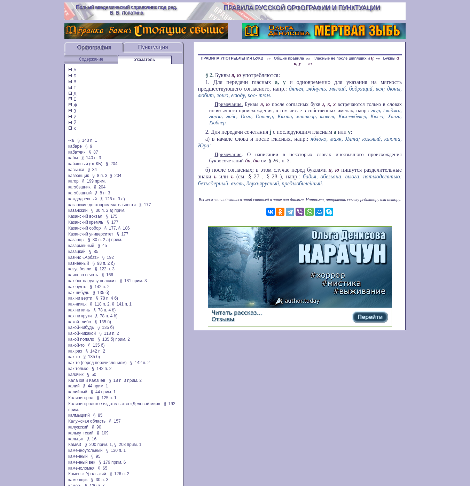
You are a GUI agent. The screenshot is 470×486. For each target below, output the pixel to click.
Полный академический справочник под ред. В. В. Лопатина (126, 9)
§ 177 (145, 204)
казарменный (81, 245)
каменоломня (81, 468)
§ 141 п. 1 (122, 304)
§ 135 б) (101, 292)
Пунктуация (153, 47)
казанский (78, 210)
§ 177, (110, 228)
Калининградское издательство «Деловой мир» (114, 403)
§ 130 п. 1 (116, 450)
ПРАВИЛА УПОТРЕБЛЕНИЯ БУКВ (232, 58)
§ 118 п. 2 (109, 333)
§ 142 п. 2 (100, 286)
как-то (74, 356)
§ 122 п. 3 (105, 269)
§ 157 (114, 421)
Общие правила (289, 58)
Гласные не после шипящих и (343, 58)
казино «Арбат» (83, 257)
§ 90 (96, 427)
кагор (73, 181)
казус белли (79, 269)
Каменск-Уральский (87, 473)
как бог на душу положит (92, 280)
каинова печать (83, 274)
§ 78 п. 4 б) (107, 298)
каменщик (78, 479)
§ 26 (274, 160)
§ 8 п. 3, (100, 175)
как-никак (77, 304)
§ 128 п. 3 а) (112, 198)
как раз (75, 351)
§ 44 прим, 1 (95, 386)
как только (78, 368)
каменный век (81, 462)
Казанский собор (84, 228)
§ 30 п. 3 (100, 479)
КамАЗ (74, 444)
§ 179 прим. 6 (112, 462)
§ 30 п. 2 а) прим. (108, 210)
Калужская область (86, 421)
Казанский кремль (85, 222)
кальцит (76, 439)
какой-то (76, 345)
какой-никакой (82, 333)
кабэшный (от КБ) (85, 163)
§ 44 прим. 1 (103, 391)
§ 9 (88, 146)
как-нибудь (78, 292)
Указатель (144, 59)
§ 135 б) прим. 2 (113, 339)
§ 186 (124, 228)
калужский (78, 427)
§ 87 (93, 152)
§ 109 (102, 433)
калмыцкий (79, 415)
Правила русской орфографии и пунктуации (302, 7)
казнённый (78, 263)
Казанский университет (90, 234)
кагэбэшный (80, 193)
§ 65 (102, 468)
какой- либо (79, 321)
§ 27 (255, 176)
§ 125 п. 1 (107, 397)
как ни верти (80, 298)
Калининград (80, 397)
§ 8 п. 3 (102, 193)
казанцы (76, 239)
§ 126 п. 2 (120, 473)
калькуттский (80, 433)
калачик (76, 374)
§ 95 (96, 456)
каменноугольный (85, 450)
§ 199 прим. (94, 181)
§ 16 (92, 439)
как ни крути (80, 316)
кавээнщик (78, 175)
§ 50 (91, 374)
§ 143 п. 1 (87, 140)
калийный (77, 391)
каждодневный (82, 198)
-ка (71, 140)
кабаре (75, 146)
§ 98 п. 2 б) (103, 263)
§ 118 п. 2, (100, 304)
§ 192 (107, 257)
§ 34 (92, 169)
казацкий (77, 251)
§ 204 (111, 163)
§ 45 (102, 245)
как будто (77, 286)
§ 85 (94, 251)
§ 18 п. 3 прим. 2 (125, 380)
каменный (78, 456)
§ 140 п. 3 (91, 157)
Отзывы (223, 319)
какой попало (81, 339)
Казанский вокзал (85, 216)
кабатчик (76, 152)
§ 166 (107, 274)
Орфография (94, 47)
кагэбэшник (79, 187)
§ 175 (111, 216)
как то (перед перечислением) (97, 362)
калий (74, 386)
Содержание (91, 59)
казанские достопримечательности (102, 204)
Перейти (370, 317)
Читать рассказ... (237, 312)
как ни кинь (79, 310)
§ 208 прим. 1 (127, 444)
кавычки (76, 169)
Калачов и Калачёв (86, 380)
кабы (73, 157)
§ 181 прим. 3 (133, 280)
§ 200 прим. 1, (99, 444)
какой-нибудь (81, 327)
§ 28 (273, 176)
